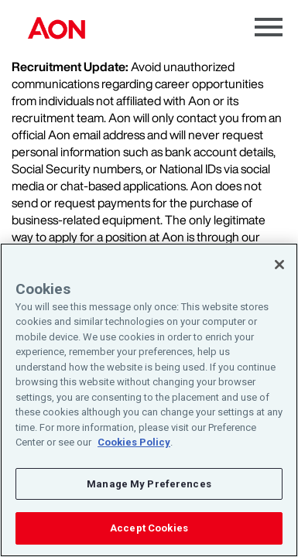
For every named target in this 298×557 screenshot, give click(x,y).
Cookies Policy (134, 442)
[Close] (279, 265)
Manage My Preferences (149, 484)
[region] (149, 400)
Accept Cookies (149, 528)
